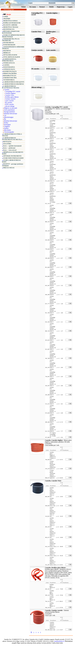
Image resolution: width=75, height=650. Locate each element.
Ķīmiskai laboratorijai (10, 121)
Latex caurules (9, 100)
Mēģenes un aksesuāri (10, 108)
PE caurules (8, 102)
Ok (73, 3)
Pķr (5, 119)
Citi (5, 115)
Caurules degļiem (10, 93)
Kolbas (6, 123)
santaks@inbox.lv (59, 641)
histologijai (7, 124)
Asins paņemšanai (9, 110)
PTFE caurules (9, 104)
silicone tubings (9, 106)
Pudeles (6, 128)
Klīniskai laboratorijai (10, 113)
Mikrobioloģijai (8, 117)
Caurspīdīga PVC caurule (12, 91)
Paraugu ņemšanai (9, 111)
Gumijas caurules (10, 99)
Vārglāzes (7, 126)
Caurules (6, 89)
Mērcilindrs (7, 130)
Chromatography (9, 132)
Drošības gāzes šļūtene (12, 97)
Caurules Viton (9, 95)
